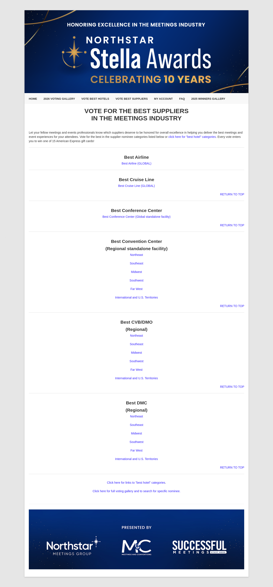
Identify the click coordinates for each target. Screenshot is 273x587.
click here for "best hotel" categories (192, 136)
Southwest (136, 280)
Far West (137, 289)
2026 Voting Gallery (59, 98)
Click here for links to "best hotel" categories (136, 482)
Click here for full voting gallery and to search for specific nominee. (136, 491)
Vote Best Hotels (95, 98)
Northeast (136, 255)
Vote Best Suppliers (132, 98)
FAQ (182, 98)
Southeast (136, 263)
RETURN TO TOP (232, 194)
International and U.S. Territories (136, 297)
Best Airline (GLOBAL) (136, 163)
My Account (163, 98)
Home (33, 98)
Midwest (136, 272)
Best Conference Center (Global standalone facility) (136, 216)
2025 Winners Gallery (208, 98)
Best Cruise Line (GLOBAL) (136, 185)
